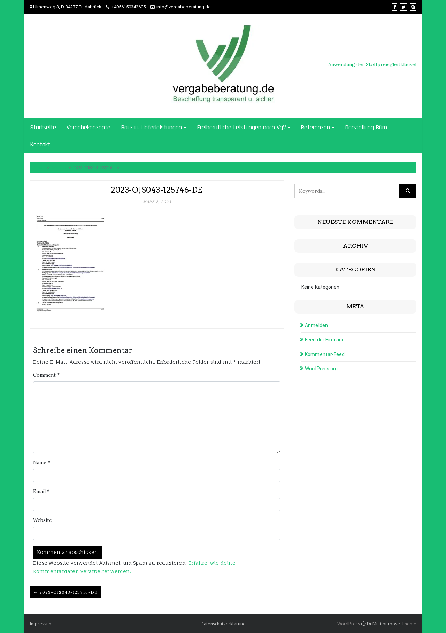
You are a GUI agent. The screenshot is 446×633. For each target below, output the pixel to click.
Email (41, 491)
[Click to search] (407, 191)
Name (41, 462)
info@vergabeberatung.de (183, 6)
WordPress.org (321, 368)
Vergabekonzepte (88, 127)
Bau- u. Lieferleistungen (151, 127)
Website (42, 520)
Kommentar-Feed (325, 354)
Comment (46, 375)
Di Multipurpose (380, 623)
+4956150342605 (128, 6)
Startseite (43, 127)
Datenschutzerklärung (223, 623)
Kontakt (40, 144)
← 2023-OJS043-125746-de (65, 592)
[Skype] (413, 7)
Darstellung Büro (366, 127)
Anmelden (316, 325)
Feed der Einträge (325, 339)
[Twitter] (403, 7)
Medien (59, 167)
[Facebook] (394, 7)
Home (38, 167)
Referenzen (315, 127)
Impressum (41, 623)
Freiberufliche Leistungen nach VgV (241, 127)
